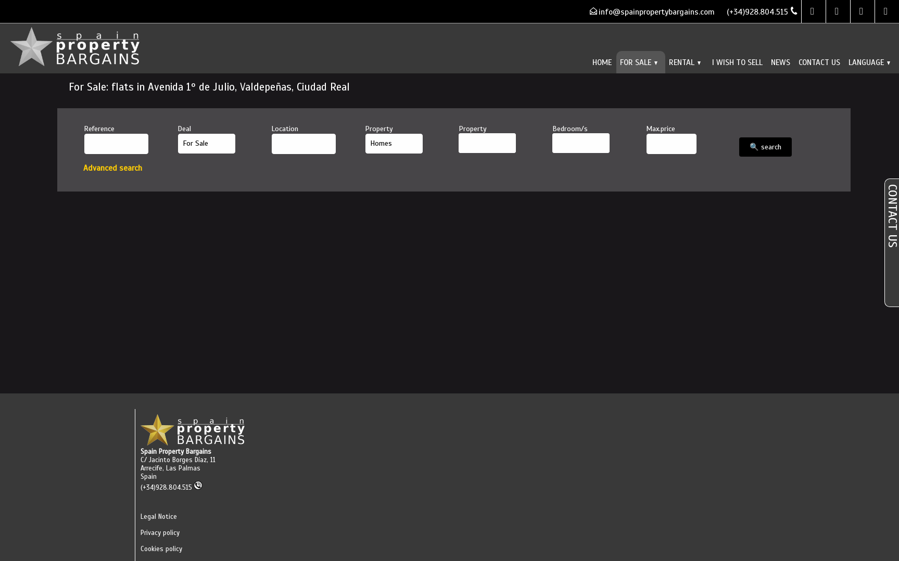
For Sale (638, 62)
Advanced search (112, 168)
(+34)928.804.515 (171, 487)
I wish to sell (737, 62)
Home (602, 62)
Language (869, 62)
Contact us (819, 62)
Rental (685, 62)
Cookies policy (161, 549)
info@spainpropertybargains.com (657, 12)
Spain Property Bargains (176, 452)
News (780, 62)
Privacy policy (160, 533)
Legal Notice (159, 517)
